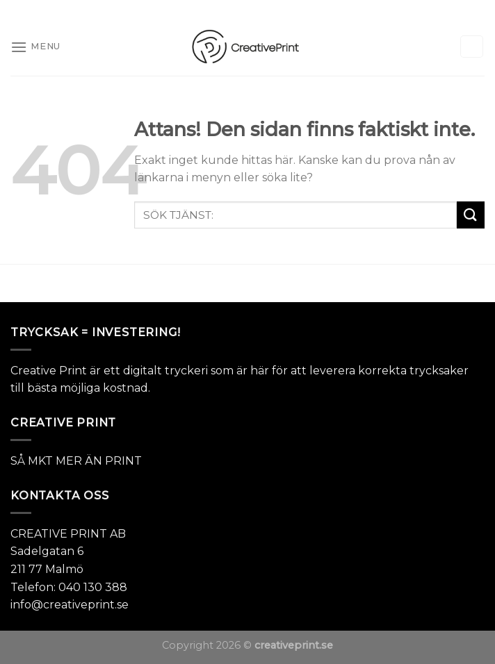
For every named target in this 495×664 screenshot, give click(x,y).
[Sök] (472, 46)
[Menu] (35, 47)
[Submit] (471, 215)
